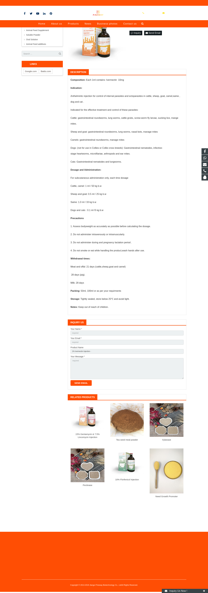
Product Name (76, 376)
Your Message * (77, 386)
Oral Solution (32, 66)
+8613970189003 (32, 3)
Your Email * (76, 366)
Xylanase (166, 472)
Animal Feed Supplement (37, 57)
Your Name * (76, 356)
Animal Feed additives (36, 71)
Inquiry (136, 60)
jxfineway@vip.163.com (54, 3)
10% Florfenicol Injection (127, 512)
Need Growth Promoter (166, 529)
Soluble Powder (33, 62)
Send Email (153, 60)
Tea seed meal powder (127, 472)
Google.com (31, 98)
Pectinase (87, 518)
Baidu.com (46, 98)
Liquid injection (33, 52)
